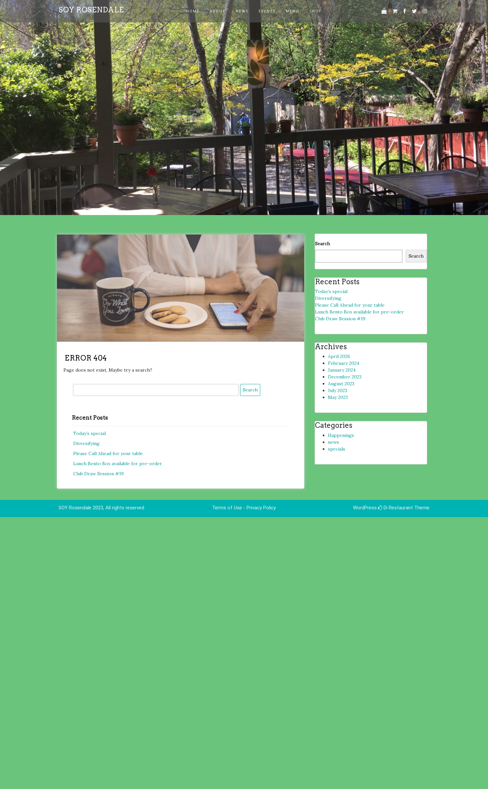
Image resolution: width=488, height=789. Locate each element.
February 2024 (343, 363)
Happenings (341, 435)
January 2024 (342, 370)
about (217, 10)
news (242, 10)
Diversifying (86, 443)
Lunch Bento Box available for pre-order (117, 463)
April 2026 (339, 356)
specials (336, 449)
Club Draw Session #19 (98, 474)
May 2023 (338, 397)
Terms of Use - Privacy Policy (244, 508)
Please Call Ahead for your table (108, 453)
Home (192, 10)
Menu (292, 10)
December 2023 (344, 377)
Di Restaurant (395, 508)
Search (322, 244)
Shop (315, 10)
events (267, 10)
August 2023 (341, 384)
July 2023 (337, 390)
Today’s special (89, 433)
